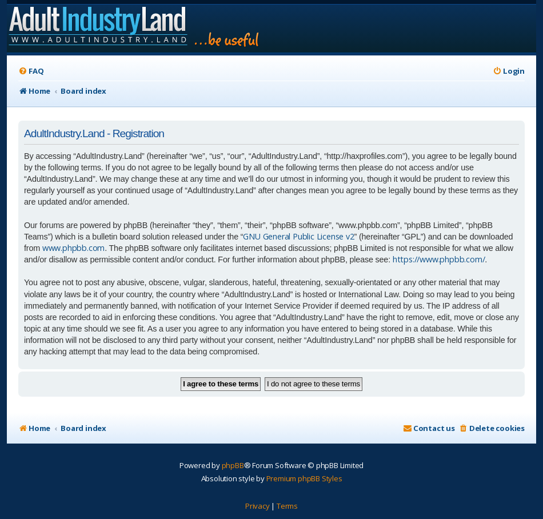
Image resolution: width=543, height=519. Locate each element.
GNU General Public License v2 (298, 236)
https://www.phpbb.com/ (439, 259)
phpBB (233, 465)
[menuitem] (30, 71)
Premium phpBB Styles (304, 478)
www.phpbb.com (73, 247)
